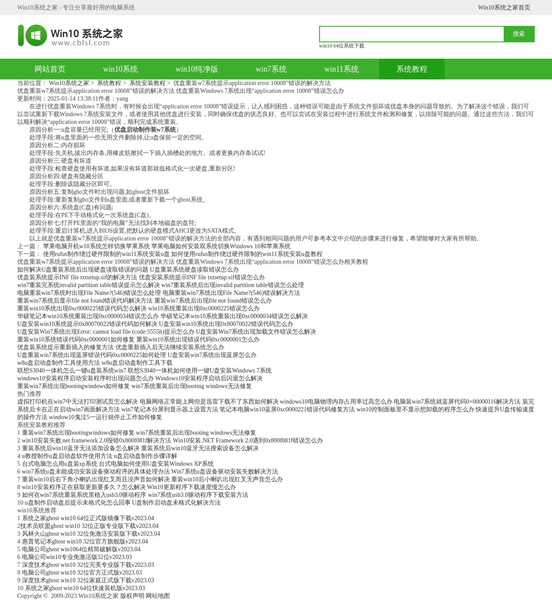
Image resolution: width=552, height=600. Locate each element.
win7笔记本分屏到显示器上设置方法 (170, 409)
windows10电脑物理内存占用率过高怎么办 (336, 401)
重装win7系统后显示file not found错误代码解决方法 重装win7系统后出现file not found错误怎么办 (144, 300)
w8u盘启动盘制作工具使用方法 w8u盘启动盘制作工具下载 (94, 363)
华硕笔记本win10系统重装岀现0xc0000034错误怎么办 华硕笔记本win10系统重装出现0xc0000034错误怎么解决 (162, 316)
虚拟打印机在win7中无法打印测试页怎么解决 (77, 401)
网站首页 (50, 69)
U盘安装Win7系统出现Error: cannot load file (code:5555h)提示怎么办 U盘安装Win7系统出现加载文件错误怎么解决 (166, 331)
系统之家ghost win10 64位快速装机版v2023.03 (85, 588)
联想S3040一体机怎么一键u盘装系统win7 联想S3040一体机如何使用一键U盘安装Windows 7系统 (144, 370)
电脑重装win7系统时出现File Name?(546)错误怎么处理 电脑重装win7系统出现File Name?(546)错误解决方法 (158, 293)
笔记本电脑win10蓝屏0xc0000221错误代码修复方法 (287, 409)
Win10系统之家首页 (504, 7)
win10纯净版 (197, 69)
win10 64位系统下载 (341, 46)
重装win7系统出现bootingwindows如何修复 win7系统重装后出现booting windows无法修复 (134, 386)
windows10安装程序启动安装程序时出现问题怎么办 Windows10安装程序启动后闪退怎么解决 (140, 378)
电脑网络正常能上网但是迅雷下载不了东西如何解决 (209, 401)
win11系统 (341, 69)
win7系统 (271, 69)
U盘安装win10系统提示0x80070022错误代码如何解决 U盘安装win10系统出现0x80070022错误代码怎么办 (155, 324)
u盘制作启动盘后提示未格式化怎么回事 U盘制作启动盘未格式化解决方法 (123, 502)
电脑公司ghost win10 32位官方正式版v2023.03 (82, 572)
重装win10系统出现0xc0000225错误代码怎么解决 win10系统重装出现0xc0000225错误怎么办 (138, 308)
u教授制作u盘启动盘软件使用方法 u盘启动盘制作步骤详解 (100, 456)
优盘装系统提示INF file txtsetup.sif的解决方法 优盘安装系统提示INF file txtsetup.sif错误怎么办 (141, 277)
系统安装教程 (147, 83)
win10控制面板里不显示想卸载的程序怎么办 (415, 409)
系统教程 (411, 69)
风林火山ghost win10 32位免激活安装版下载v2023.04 (91, 534)
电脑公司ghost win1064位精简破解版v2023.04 (81, 549)
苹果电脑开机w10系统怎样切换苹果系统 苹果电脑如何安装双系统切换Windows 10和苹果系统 (167, 246)
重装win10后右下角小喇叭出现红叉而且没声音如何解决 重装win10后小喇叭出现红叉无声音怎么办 (152, 479)
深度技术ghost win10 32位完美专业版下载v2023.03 (88, 565)
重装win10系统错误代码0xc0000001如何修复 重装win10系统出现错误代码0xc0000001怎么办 (138, 339)
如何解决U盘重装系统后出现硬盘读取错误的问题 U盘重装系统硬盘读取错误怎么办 (128, 269)
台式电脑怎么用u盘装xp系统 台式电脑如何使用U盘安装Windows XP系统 (118, 464)
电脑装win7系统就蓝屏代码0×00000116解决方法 (457, 401)
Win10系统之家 (69, 83)
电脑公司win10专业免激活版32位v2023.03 (77, 557)
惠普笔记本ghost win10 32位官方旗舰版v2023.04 (85, 541)
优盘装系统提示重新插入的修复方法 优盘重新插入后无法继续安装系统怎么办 (120, 347)
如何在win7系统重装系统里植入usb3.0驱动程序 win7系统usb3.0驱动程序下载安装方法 (135, 495)
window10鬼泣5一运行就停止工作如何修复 (105, 417)
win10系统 (120, 69)
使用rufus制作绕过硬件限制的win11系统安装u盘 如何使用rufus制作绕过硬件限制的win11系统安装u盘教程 (183, 254)
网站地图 (158, 596)
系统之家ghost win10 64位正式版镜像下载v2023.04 (88, 518)
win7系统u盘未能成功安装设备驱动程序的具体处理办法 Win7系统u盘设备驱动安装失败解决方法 (150, 471)
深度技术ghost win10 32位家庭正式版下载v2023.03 (88, 580)
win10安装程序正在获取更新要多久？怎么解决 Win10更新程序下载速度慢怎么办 (129, 487)
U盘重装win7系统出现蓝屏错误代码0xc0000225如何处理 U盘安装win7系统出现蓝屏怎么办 (137, 355)
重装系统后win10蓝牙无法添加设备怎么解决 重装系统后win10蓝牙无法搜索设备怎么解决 (140, 448)
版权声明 (132, 596)
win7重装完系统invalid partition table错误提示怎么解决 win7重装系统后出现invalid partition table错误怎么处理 (160, 285)
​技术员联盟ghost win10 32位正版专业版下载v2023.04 (89, 526)
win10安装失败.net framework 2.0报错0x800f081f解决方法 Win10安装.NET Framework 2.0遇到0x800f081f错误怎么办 (172, 440)
